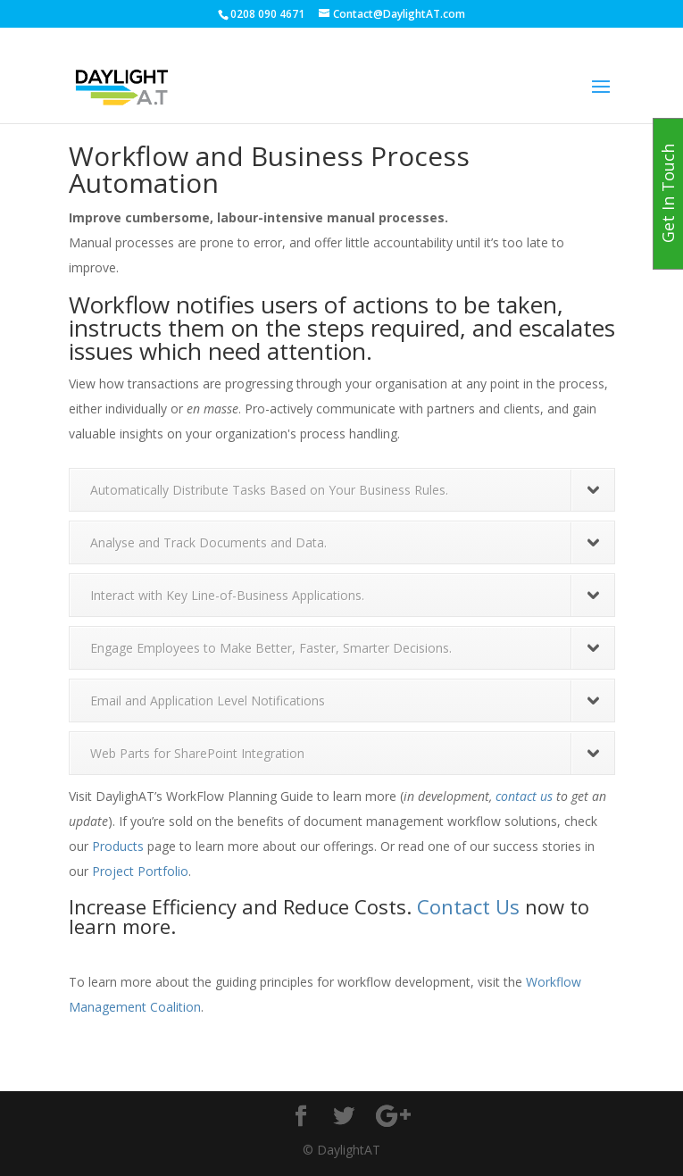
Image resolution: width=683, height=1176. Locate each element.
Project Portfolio (140, 871)
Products (118, 846)
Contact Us (468, 906)
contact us (524, 796)
